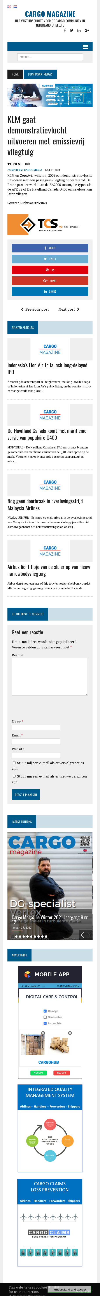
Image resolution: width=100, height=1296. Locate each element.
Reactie (17, 655)
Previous (82, 935)
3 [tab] (20, 936)
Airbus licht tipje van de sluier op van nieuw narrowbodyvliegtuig (48, 570)
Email (16, 735)
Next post (68, 309)
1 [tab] (12, 936)
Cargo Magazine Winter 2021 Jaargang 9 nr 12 (50, 920)
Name (17, 721)
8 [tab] (38, 936)
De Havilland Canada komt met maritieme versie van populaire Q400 (46, 434)
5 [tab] (27, 936)
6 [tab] (31, 936)
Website (18, 749)
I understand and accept (69, 1289)
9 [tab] (42, 936)
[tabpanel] (49, 886)
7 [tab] (34, 936)
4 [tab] (23, 936)
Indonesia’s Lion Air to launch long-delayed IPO (47, 368)
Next (89, 935)
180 (27, 164)
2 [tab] (16, 936)
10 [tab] (46, 936)
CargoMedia (33, 170)
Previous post (35, 309)
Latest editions (22, 821)
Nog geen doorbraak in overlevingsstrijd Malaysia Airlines (45, 504)
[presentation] (45, 708)
